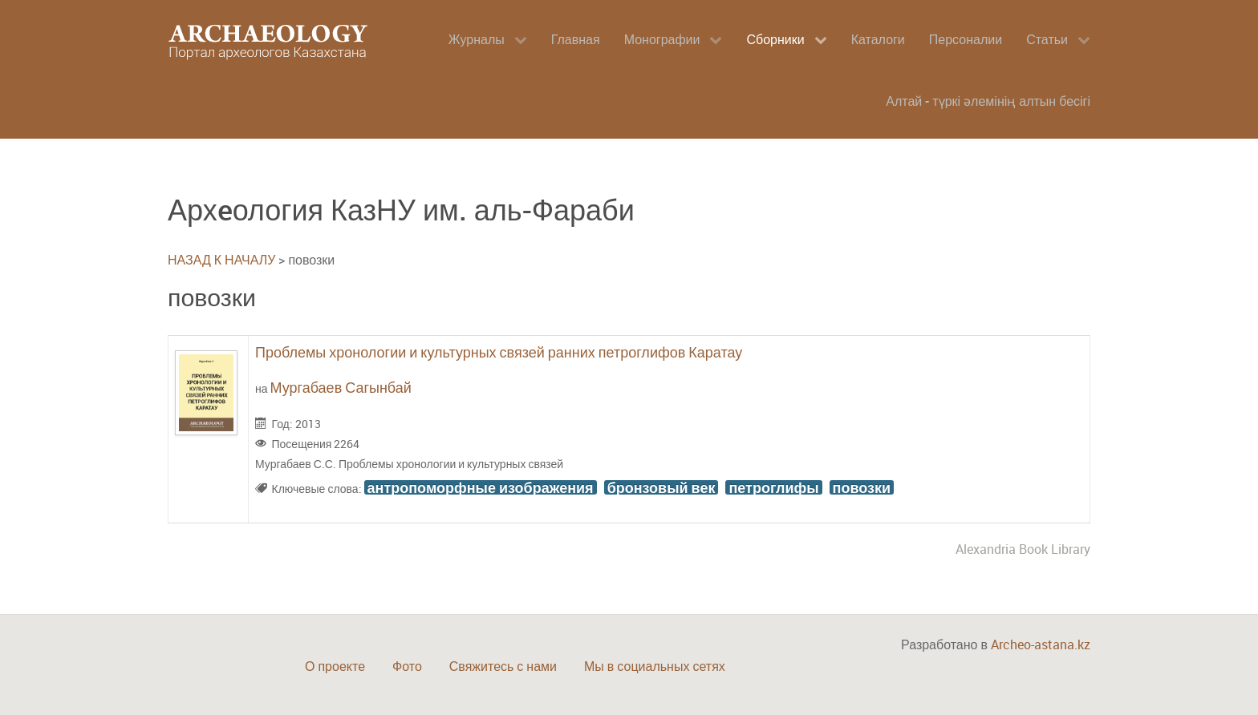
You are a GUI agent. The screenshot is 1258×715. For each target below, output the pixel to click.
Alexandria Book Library (1023, 549)
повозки (862, 487)
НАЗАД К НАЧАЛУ (221, 260)
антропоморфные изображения (480, 487)
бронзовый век (661, 487)
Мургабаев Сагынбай (341, 387)
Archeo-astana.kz (1040, 644)
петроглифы (773, 487)
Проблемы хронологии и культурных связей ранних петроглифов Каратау (498, 352)
